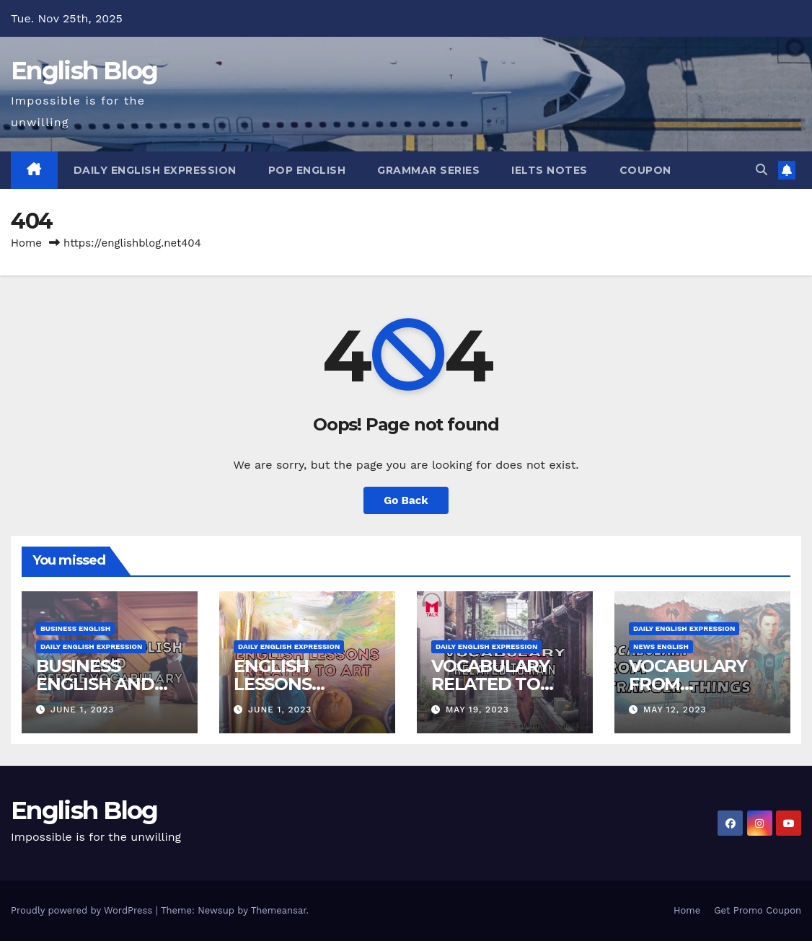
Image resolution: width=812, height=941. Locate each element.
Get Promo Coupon (757, 910)
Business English (75, 628)
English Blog (84, 71)
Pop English (307, 170)
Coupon (645, 170)
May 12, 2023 (675, 709)
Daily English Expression (155, 170)
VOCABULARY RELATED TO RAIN (490, 683)
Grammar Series (428, 170)
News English (661, 646)
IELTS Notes (549, 170)
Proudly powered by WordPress (83, 910)
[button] (761, 170)
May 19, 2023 (477, 709)
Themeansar (278, 910)
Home (26, 243)
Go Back (406, 500)
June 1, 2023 (82, 709)
